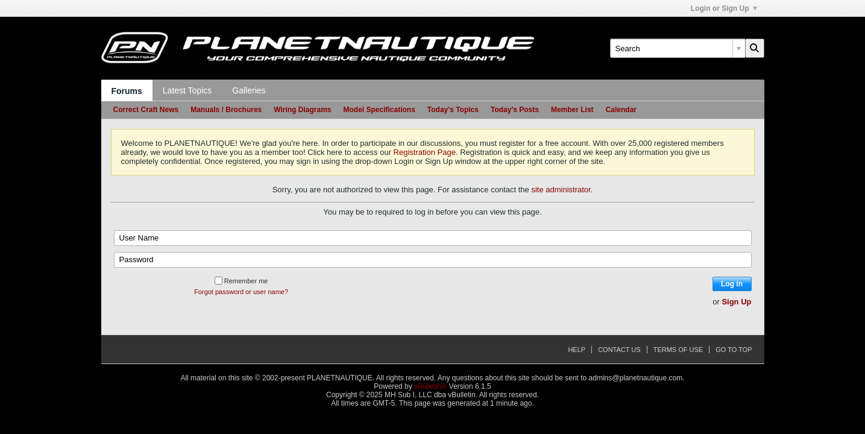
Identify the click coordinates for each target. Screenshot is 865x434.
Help (576, 349)
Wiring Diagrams (302, 109)
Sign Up (736, 301)
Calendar (621, 109)
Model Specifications (379, 109)
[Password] (433, 260)
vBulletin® (430, 386)
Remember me (241, 281)
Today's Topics (453, 109)
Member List (572, 109)
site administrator (560, 189)
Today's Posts (515, 109)
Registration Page (425, 152)
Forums (127, 91)
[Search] (677, 48)
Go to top (734, 349)
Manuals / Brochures (226, 109)
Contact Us (619, 349)
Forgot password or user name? (241, 291)
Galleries (248, 90)
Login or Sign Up (724, 8)
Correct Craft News (146, 109)
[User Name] (433, 238)
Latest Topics (187, 90)
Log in (732, 284)
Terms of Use (678, 349)
